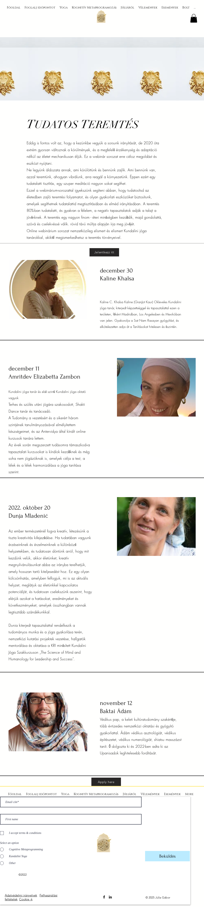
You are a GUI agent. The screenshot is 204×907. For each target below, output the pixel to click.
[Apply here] (106, 782)
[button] (193, 18)
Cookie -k (25, 899)
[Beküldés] (167, 856)
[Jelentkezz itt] (104, 252)
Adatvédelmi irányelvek (21, 895)
